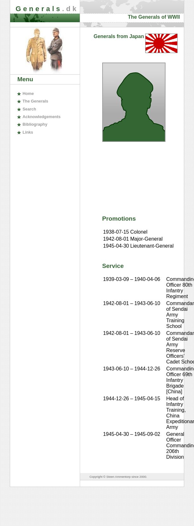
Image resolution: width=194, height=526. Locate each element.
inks (27, 132)
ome (28, 93)
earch (29, 109)
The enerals (35, 101)
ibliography (34, 124)
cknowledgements (41, 116)
